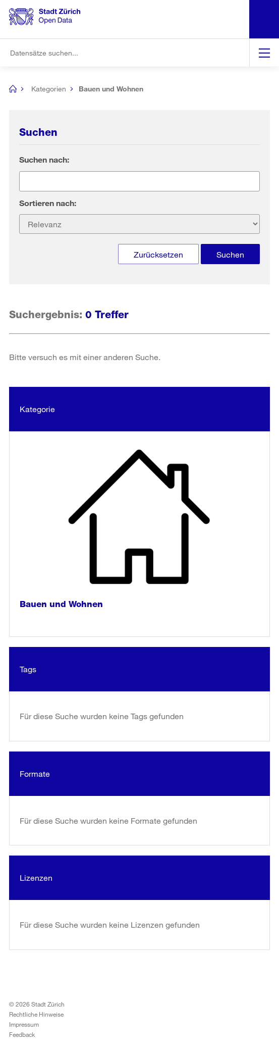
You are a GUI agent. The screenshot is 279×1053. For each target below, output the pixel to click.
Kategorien (48, 88)
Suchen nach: (44, 159)
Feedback (22, 1034)
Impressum (24, 1024)
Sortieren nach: (47, 203)
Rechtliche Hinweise (36, 1014)
